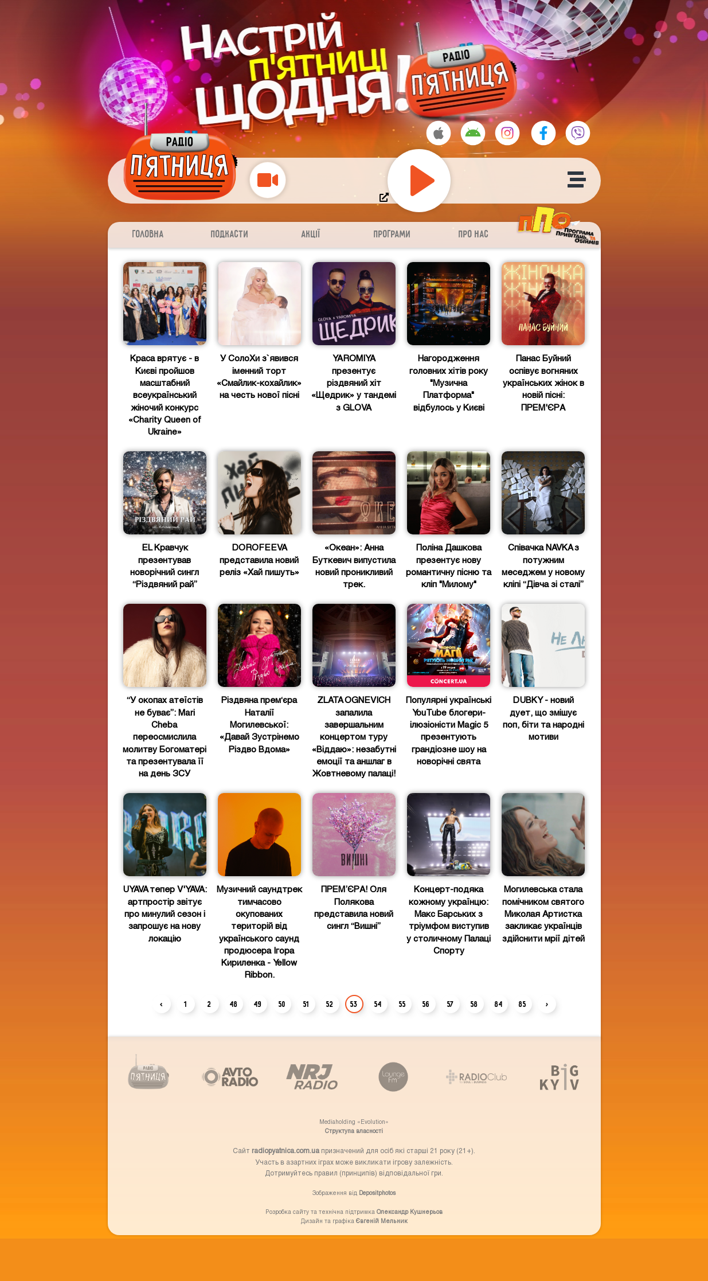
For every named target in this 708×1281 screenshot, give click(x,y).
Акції (311, 234)
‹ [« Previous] (161, 1004)
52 (330, 1004)
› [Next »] (547, 1004)
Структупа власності (354, 1130)
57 (450, 1004)
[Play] (419, 180)
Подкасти (230, 234)
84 (499, 1004)
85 (522, 1004)
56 (426, 1004)
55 (402, 1004)
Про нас (474, 234)
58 (474, 1004)
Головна (148, 234)
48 (234, 1004)
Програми (392, 234)
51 (306, 1004)
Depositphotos (377, 1192)
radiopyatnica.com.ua (285, 1150)
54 (378, 1004)
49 (258, 1004)
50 (282, 1004)
